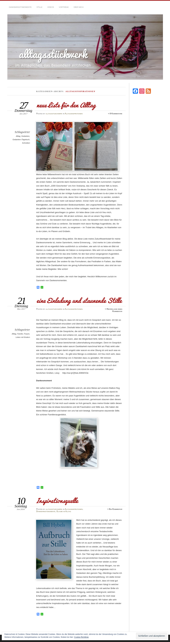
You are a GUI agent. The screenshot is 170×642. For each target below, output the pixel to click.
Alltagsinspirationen (74, 113)
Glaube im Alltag (64, 511)
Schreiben (26, 143)
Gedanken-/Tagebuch (20, 139)
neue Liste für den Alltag (65, 105)
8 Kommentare (116, 113)
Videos (50, 7)
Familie (20, 334)
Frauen (27, 334)
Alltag (18, 136)
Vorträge (64, 7)
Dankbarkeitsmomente (20, 7)
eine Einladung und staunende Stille (78, 300)
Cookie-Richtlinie (81, 637)
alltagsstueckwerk (54, 113)
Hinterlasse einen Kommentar (114, 310)
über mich (78, 7)
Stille (39, 7)
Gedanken (25, 136)
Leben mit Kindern (23, 337)
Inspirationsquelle (57, 500)
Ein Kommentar (115, 509)
